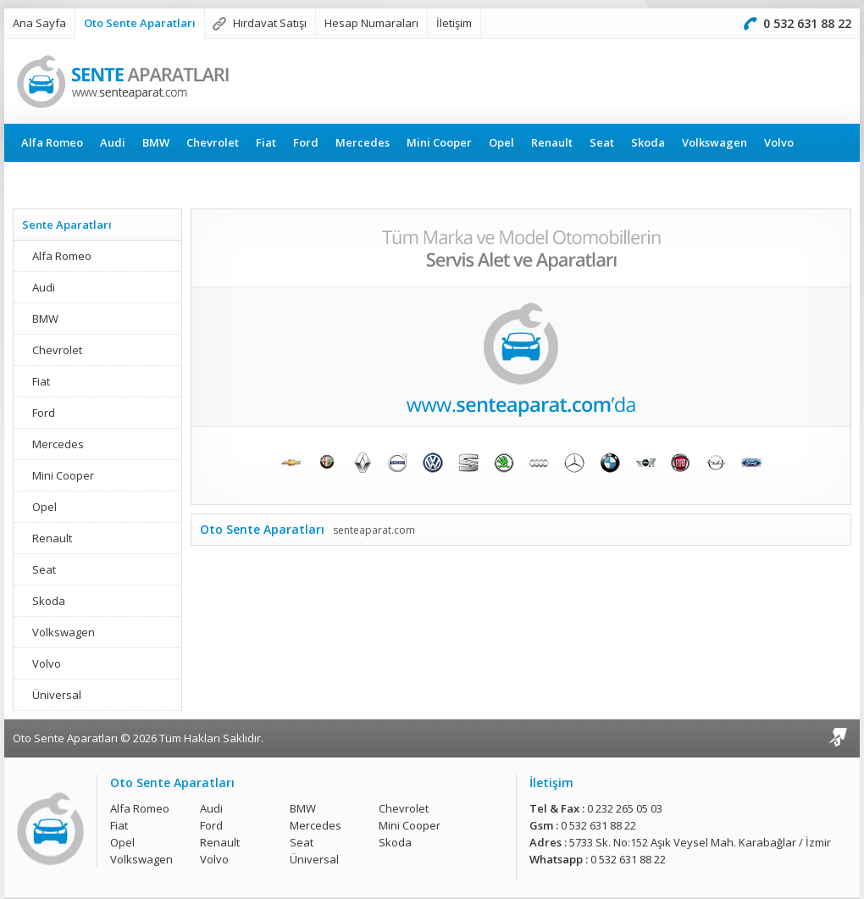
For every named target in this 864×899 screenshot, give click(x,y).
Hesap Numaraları (371, 23)
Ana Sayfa (39, 23)
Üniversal (47, 180)
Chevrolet (212, 142)
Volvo (779, 142)
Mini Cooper (439, 142)
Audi (112, 142)
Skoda (648, 142)
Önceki (218, 357)
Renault (552, 142)
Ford (305, 142)
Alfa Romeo (52, 142)
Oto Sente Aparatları (140, 23)
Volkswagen (714, 142)
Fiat (266, 142)
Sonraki (823, 357)
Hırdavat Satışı (270, 23)
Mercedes (362, 142)
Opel (501, 142)
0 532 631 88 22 (807, 23)
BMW (155, 142)
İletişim (454, 23)
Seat (602, 142)
